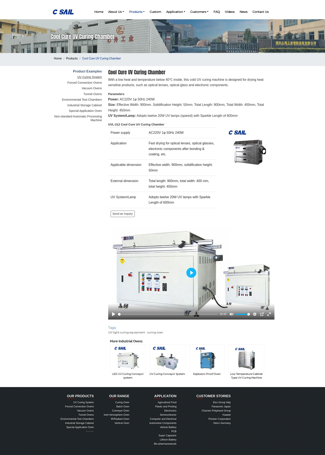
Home (98, 11)
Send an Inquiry (123, 213)
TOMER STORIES (213, 396)
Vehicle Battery (168, 427)
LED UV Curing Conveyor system (128, 361)
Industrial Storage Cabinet (84, 105)
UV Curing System (89, 77)
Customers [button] (198, 11)
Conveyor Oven (120, 410)
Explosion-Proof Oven (207, 359)
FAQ (216, 11)
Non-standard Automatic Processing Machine (78, 118)
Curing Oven (122, 402)
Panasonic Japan (221, 406)
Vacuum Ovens (92, 88)
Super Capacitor (168, 435)
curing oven (155, 332)
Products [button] (135, 11)
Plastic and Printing (166, 406)
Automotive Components (162, 423)
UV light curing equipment (126, 332)
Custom (155, 11)
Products (72, 58)
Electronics (170, 410)
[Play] (113, 314)
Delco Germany (222, 423)
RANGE (119, 396)
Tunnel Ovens (92, 94)
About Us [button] (115, 11)
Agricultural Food (167, 402)
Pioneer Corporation (220, 419)
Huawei (226, 414)
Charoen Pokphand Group (216, 410)
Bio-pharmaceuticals (165, 443)
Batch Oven (122, 406)
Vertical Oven (122, 423)
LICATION (165, 396)
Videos (230, 11)
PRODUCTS (80, 396)
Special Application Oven (85, 110)
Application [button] (174, 11)
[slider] (168, 314)
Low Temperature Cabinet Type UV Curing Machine (246, 361)
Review (90, 431)
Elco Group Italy (222, 402)
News (243, 11)
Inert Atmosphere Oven (116, 414)
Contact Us (260, 11)
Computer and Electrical (163, 419)
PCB (174, 431)
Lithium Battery (168, 439)
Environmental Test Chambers (82, 99)
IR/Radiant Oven (120, 419)
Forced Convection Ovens (84, 82)
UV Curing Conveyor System (167, 359)
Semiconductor (168, 414)
